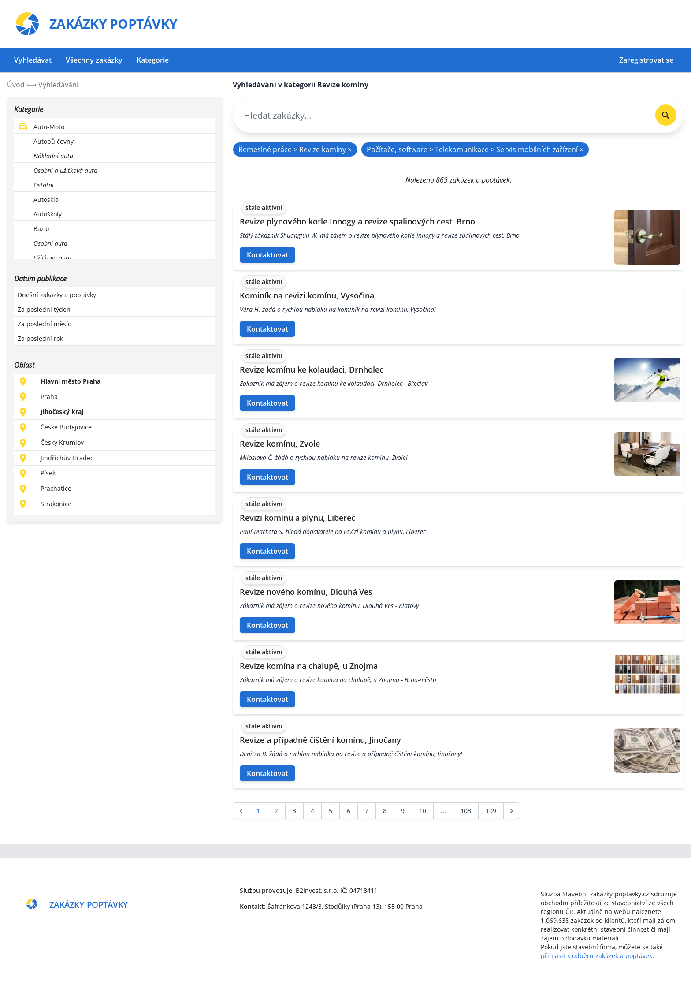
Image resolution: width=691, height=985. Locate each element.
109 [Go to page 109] (491, 810)
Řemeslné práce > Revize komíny (295, 149)
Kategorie (153, 60)
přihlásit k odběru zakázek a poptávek (596, 955)
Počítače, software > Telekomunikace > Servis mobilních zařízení (475, 149)
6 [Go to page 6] (348, 810)
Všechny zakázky (94, 60)
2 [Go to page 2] (276, 810)
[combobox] (440, 115)
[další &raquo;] (511, 810)
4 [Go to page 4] (312, 810)
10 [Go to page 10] (422, 810)
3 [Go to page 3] (294, 810)
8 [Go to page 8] (384, 810)
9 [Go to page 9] (403, 810)
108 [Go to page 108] (466, 810)
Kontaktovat (267, 255)
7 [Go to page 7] (366, 810)
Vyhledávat (33, 60)
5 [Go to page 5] (330, 810)
